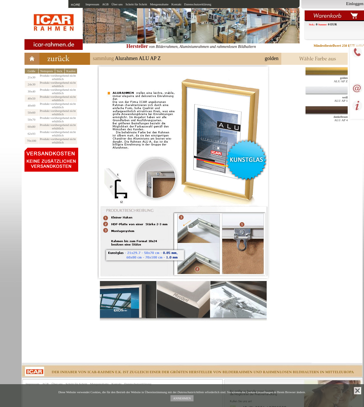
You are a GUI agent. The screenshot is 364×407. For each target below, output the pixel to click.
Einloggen (354, 3)
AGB (105, 4)
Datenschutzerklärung (198, 4)
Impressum (92, 4)
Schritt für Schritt (136, 4)
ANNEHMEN (182, 398)
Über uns (117, 4)
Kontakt (176, 4)
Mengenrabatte (159, 4)
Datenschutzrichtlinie (190, 392)
